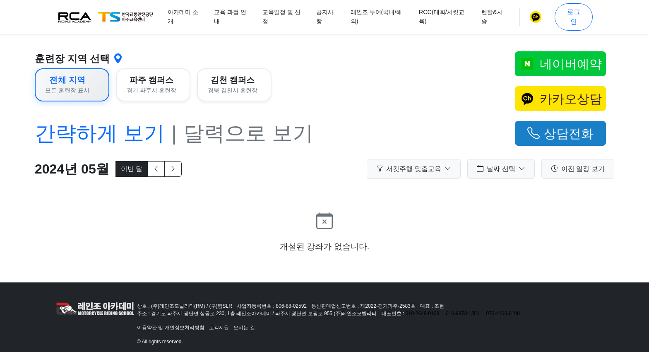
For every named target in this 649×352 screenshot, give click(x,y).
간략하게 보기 (100, 133)
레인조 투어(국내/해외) (376, 16)
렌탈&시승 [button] (492, 16)
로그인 (573, 16)
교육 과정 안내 (230, 16)
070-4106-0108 (503, 313)
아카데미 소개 (183, 16)
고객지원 (219, 327)
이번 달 (131, 168)
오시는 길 (244, 327)
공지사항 (325, 16)
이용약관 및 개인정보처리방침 (170, 327)
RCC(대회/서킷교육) (441, 16)
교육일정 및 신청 (281, 16)
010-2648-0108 (422, 313)
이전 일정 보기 (578, 169)
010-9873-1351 (462, 313)
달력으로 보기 (248, 133)
